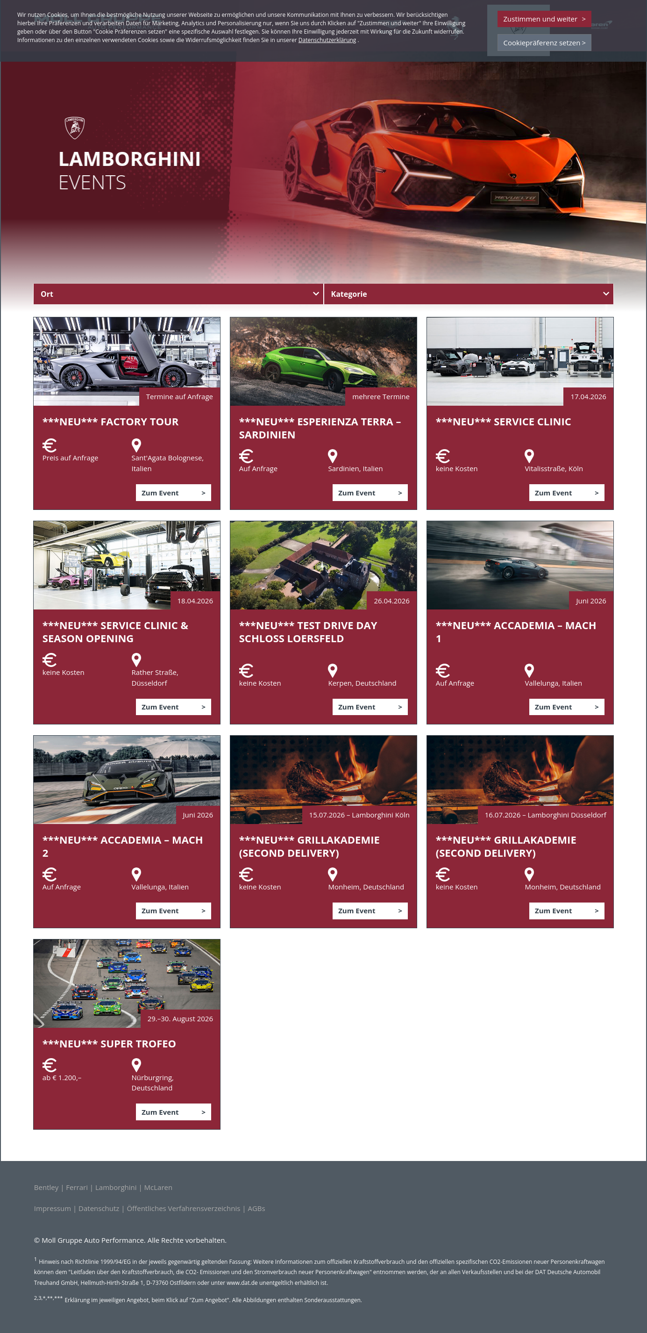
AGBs (256, 1208)
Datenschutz (98, 1208)
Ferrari (77, 1187)
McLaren (158, 1187)
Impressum (52, 1208)
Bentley (46, 1187)
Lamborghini (116, 1187)
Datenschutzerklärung (327, 40)
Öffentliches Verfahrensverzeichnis (183, 1208)
